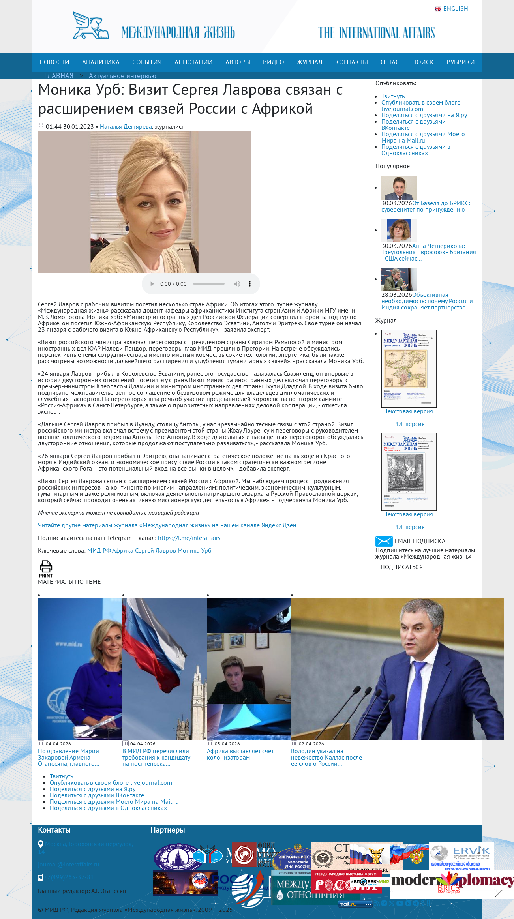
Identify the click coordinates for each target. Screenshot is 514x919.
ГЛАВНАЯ (58, 75)
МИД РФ (99, 550)
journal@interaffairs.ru (68, 864)
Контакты (54, 830)
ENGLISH (451, 8)
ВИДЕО (273, 62)
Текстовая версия (409, 411)
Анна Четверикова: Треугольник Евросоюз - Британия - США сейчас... (428, 252)
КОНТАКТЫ (351, 62)
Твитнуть (393, 96)
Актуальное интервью (122, 75)
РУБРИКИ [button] (460, 62)
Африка (122, 550)
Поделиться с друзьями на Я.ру (424, 115)
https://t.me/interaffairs (189, 538)
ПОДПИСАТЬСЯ (402, 567)
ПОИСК (423, 62)
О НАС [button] (390, 62)
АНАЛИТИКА (101, 62)
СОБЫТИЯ (147, 62)
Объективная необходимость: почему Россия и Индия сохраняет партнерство (427, 301)
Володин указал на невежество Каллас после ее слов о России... (326, 757)
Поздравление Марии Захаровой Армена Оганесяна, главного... (68, 757)
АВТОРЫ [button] (237, 62)
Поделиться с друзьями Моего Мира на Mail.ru (423, 137)
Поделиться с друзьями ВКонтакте (413, 124)
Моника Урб (195, 550)
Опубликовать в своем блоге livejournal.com (420, 105)
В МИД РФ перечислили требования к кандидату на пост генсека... (156, 757)
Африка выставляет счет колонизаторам (240, 754)
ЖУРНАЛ (310, 62)
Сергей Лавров (155, 550)
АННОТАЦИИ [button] (193, 62)
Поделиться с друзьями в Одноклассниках (415, 150)
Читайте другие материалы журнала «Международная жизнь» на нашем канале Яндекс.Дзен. (168, 525)
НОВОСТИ (54, 62)
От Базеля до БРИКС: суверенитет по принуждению (425, 206)
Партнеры (167, 830)
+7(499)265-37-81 (69, 877)
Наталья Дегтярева (126, 126)
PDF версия (409, 424)
